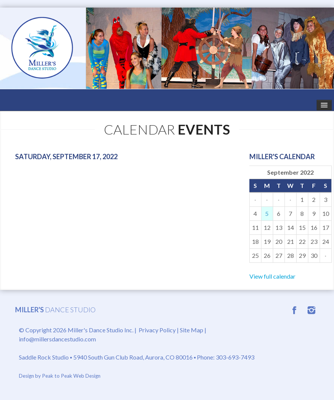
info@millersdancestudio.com (57, 339)
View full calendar (272, 276)
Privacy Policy (157, 329)
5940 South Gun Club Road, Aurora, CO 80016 (133, 357)
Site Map (191, 329)
